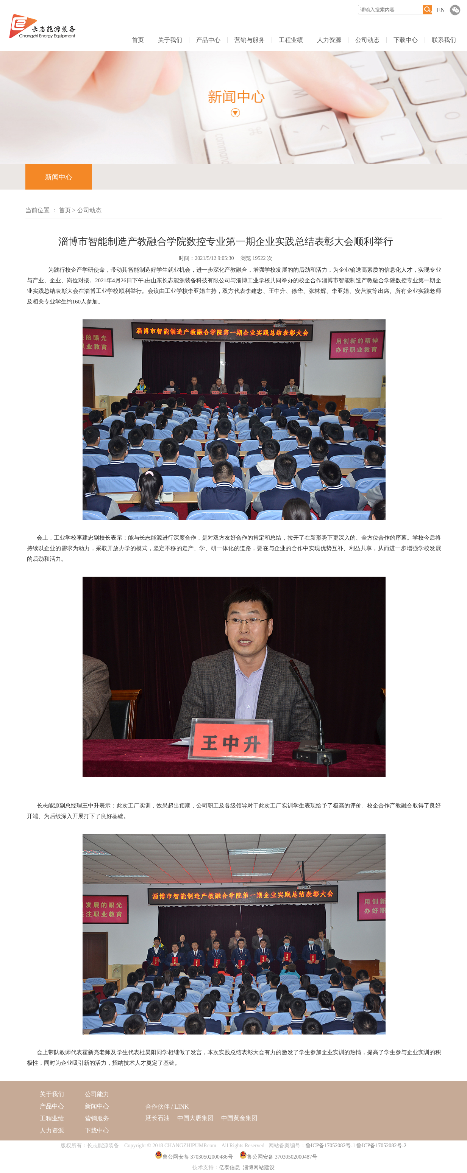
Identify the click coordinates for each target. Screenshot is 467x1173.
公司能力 (97, 1094)
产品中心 (208, 40)
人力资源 (329, 40)
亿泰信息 (229, 1167)
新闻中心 (58, 177)
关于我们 (170, 40)
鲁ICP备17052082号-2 (381, 1145)
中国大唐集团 (195, 1118)
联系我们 (444, 40)
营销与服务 (249, 40)
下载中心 (406, 40)
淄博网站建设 (259, 1167)
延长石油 (157, 1118)
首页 (138, 40)
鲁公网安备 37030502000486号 (197, 1157)
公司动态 (367, 40)
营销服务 (97, 1118)
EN (441, 10)
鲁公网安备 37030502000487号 (282, 1157)
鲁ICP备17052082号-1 (330, 1145)
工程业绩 (291, 40)
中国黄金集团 (239, 1118)
